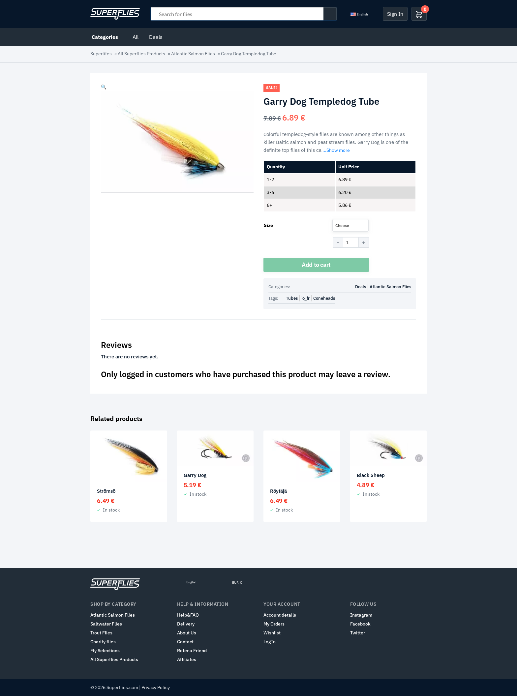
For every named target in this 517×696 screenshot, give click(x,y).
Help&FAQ (188, 615)
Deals (156, 37)
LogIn (269, 642)
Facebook (360, 624)
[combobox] (350, 225)
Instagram (361, 615)
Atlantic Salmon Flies (193, 54)
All (135, 37)
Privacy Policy (155, 687)
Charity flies (103, 642)
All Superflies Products (141, 54)
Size (268, 225)
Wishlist (272, 633)
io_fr (305, 298)
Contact (185, 642)
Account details (279, 615)
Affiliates (186, 659)
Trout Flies (101, 633)
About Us (186, 633)
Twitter (357, 633)
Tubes (292, 298)
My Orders (274, 624)
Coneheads (324, 298)
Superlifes (101, 54)
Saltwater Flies (106, 624)
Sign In (395, 14)
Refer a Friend (192, 651)
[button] (103, 87)
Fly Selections (105, 651)
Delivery (186, 624)
